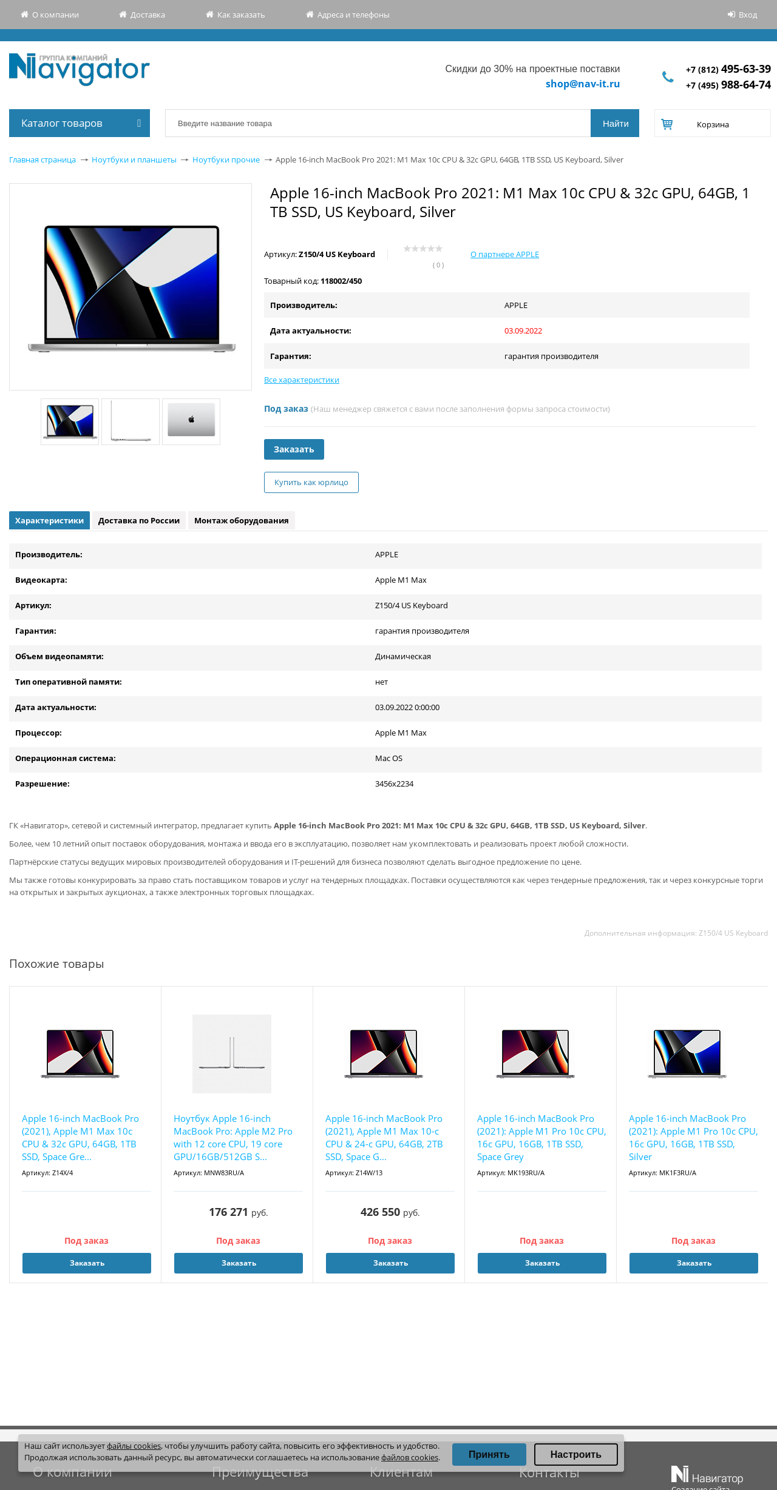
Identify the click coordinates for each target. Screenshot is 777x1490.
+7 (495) (728, 85)
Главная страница (42, 159)
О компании (55, 14)
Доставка (148, 14)
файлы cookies (134, 1445)
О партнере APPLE (504, 254)
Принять (489, 1454)
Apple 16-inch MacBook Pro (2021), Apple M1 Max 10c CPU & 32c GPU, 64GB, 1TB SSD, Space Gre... (80, 1137)
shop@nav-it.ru (583, 83)
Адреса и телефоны (353, 14)
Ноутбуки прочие (226, 159)
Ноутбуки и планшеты (134, 159)
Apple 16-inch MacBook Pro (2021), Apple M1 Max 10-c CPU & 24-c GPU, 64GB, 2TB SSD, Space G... (384, 1137)
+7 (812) (728, 69)
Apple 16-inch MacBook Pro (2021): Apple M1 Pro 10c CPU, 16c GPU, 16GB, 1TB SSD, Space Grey (541, 1137)
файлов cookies (409, 1457)
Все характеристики (301, 379)
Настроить (576, 1454)
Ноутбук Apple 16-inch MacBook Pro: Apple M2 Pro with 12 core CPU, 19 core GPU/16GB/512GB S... (233, 1137)
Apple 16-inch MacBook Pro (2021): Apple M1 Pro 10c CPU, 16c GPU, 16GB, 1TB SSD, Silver (693, 1137)
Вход (748, 14)
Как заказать (241, 14)
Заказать (294, 449)
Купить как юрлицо (311, 482)
